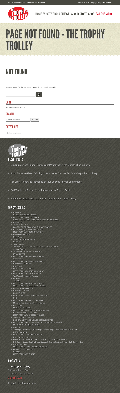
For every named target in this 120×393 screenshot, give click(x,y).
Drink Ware (17, 237)
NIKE (15, 298)
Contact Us (66, 14)
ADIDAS (16, 327)
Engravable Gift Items (21, 234)
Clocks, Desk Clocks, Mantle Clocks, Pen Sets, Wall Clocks (35, 220)
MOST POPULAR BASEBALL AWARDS (28, 256)
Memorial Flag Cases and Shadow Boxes (29, 303)
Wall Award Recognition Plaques (25, 276)
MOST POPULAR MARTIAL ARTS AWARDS (30, 347)
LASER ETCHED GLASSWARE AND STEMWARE (32, 227)
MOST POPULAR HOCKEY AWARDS (27, 335)
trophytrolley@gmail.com (101, 2)
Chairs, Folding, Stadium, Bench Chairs (28, 230)
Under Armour (18, 222)
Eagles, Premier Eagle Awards (24, 215)
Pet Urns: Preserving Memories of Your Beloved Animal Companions (46, 182)
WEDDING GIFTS (20, 345)
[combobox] (60, 133)
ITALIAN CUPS (19, 254)
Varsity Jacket (18, 244)
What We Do (50, 14)
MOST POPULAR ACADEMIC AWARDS (28, 315)
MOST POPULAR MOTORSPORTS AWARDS (31, 296)
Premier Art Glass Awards (23, 288)
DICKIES (16, 279)
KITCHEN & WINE (20, 332)
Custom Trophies (19, 249)
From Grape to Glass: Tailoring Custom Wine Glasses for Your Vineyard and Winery (53, 173)
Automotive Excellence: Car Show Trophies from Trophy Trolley (43, 198)
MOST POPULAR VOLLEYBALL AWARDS (29, 286)
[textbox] (60, 133)
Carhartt (16, 352)
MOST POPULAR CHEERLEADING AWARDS (31, 310)
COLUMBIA (17, 305)
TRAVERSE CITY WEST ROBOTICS (27, 252)
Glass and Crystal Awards (23, 349)
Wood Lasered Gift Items (22, 264)
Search (35, 120)
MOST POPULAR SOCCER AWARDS (27, 232)
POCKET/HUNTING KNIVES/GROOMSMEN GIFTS (33, 320)
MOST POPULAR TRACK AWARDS (27, 274)
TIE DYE (16, 281)
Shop (91, 14)
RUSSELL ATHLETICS (22, 291)
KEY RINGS (18, 242)
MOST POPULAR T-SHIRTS (24, 354)
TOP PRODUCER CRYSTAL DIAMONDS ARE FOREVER (35, 247)
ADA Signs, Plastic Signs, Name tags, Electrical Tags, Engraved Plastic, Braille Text (45, 330)
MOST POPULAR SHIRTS (23, 269)
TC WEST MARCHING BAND (24, 239)
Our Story (80, 14)
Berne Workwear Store (22, 337)
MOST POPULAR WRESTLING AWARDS (29, 300)
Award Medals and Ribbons (23, 318)
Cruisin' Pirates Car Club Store (25, 313)
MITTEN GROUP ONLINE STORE (26, 325)
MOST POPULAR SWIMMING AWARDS (28, 261)
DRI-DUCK (17, 266)
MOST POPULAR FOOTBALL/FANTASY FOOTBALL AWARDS (37, 322)
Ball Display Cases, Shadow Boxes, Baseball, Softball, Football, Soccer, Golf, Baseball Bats (48, 342)
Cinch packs (18, 259)
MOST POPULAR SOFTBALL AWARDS (28, 271)
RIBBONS (17, 213)
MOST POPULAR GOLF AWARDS (26, 217)
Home (38, 14)
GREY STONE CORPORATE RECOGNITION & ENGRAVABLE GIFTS (40, 340)
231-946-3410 (104, 14)
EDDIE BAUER (19, 293)
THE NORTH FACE (20, 225)
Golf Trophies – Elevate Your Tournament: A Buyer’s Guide (40, 190)
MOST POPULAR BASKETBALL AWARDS (29, 283)
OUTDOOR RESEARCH (22, 308)
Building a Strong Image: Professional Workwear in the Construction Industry (50, 165)
